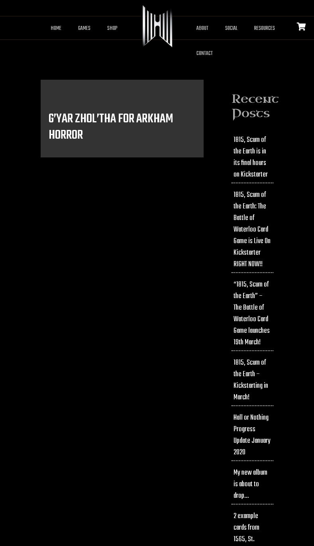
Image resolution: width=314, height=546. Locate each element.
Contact (204, 53)
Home (56, 28)
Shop (112, 28)
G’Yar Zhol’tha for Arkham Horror (111, 127)
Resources (264, 28)
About (202, 28)
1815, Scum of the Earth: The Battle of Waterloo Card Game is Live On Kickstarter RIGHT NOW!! (252, 229)
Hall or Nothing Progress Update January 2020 (252, 435)
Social (231, 28)
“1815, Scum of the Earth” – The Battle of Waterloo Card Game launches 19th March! (252, 313)
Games (84, 28)
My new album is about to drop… (250, 484)
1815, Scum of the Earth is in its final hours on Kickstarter (251, 157)
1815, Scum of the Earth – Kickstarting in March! (251, 380)
